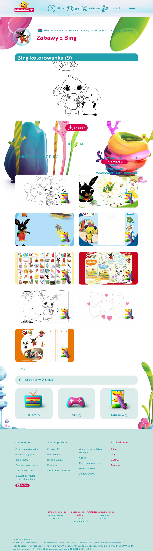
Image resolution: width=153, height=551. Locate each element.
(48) (119, 392)
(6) (76, 392)
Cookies (83, 447)
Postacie (115, 454)
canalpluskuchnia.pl (105, 500)
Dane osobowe (87, 457)
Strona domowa (53, 30)
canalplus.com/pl (57, 500)
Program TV (53, 438)
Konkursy (52, 454)
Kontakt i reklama (24, 459)
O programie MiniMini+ (27, 438)
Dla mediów (21, 449)
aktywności (102, 30)
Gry (113, 443)
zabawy (73, 30)
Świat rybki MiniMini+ (58, 459)
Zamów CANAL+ (87, 463)
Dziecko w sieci (55, 449)
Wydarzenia (53, 443)
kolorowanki (79, 158)
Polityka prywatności (90, 452)
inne (60, 158)
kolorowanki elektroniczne (116, 158)
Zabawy (115, 449)
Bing (86, 30)
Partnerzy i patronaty (26, 454)
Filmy (114, 438)
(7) (34, 392)
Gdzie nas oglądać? (25, 443)
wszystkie (11, 158)
